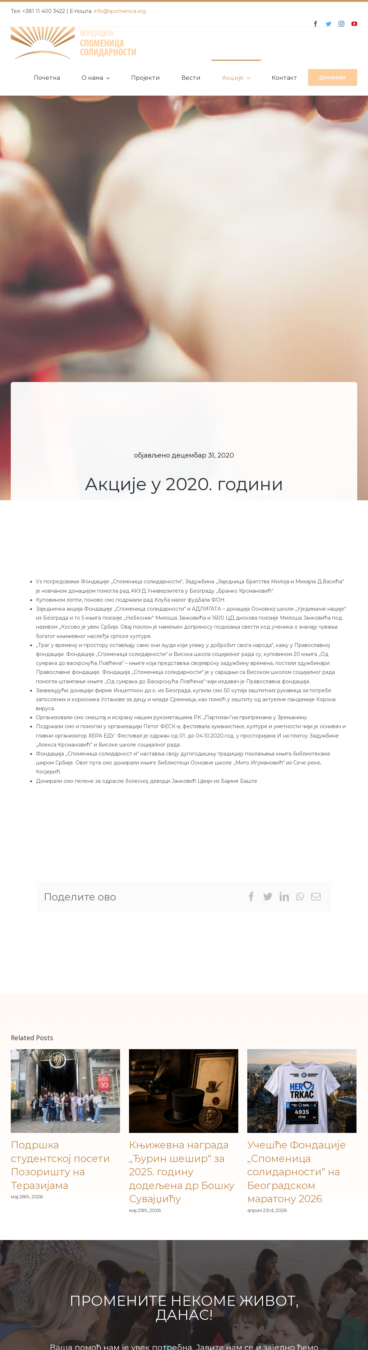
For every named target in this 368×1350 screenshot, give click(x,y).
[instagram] (341, 24)
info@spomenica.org (120, 11)
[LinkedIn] (284, 899)
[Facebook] (251, 899)
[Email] (316, 899)
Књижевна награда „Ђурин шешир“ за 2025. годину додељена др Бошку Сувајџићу (181, 1172)
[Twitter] (267, 899)
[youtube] (354, 24)
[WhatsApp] (300, 899)
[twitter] (328, 24)
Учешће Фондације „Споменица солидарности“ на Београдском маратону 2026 (296, 1172)
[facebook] (315, 24)
